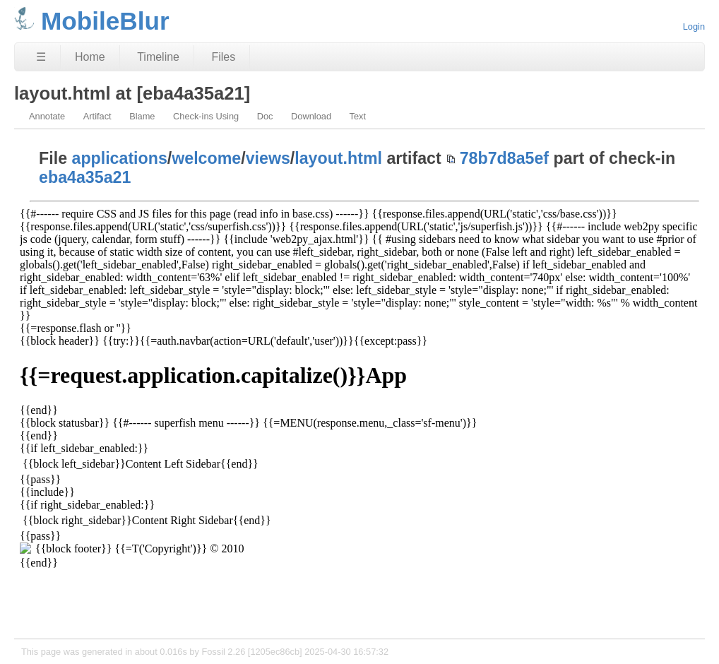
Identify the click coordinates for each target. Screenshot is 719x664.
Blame (142, 116)
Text (358, 116)
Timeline (158, 57)
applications (119, 158)
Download (311, 116)
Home (90, 57)
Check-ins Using (206, 116)
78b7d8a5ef (504, 158)
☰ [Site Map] (41, 57)
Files (223, 57)
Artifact (97, 116)
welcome (206, 158)
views (268, 158)
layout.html (338, 158)
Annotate (47, 116)
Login (694, 26)
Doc (265, 116)
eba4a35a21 (85, 177)
